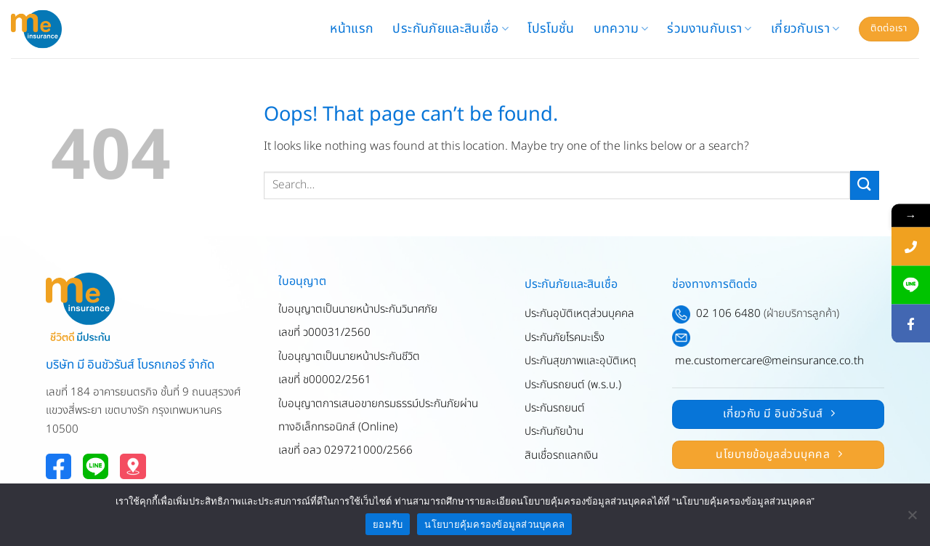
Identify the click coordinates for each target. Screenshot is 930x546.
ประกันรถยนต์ (555, 408)
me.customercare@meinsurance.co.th (769, 361)
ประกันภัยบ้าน (554, 431)
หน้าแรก (351, 29)
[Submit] (864, 185)
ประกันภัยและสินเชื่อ (450, 29)
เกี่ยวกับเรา (805, 29)
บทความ (621, 29)
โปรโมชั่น (550, 29)
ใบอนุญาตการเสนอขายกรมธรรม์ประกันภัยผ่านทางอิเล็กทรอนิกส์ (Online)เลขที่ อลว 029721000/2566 (378, 427)
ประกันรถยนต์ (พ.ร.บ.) (573, 385)
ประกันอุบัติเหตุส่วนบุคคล (579, 313)
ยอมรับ (388, 524)
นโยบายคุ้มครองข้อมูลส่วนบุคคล (494, 524)
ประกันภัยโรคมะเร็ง (564, 337)
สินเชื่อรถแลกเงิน (561, 455)
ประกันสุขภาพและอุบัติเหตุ (580, 361)
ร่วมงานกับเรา (709, 29)
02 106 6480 (728, 313)
